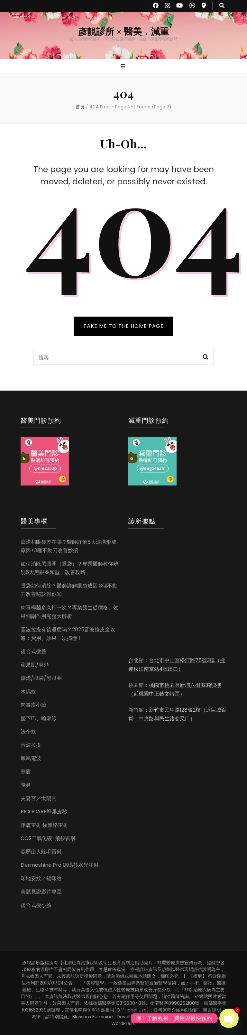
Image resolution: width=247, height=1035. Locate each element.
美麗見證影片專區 (41, 891)
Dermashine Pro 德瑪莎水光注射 (60, 865)
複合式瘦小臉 (36, 905)
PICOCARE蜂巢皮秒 (44, 811)
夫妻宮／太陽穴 (39, 798)
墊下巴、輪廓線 (39, 718)
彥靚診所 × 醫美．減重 (123, 32)
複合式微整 (33, 651)
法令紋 (28, 731)
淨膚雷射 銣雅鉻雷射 (44, 825)
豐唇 (26, 771)
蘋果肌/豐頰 (35, 665)
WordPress (123, 1023)
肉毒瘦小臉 (33, 704)
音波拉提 (31, 745)
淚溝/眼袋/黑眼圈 (41, 678)
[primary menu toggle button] (124, 66)
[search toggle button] (221, 6)
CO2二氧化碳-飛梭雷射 (48, 838)
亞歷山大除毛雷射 (41, 851)
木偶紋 (28, 691)
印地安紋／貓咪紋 (41, 878)
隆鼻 (26, 785)
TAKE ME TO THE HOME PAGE (123, 326)
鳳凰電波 (31, 758)
